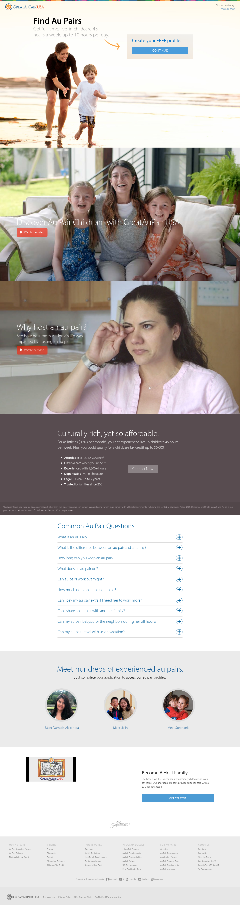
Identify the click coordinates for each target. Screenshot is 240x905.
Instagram (157, 879)
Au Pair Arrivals (128, 861)
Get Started (177, 798)
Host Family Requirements (96, 857)
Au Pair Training (16, 853)
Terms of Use (49, 897)
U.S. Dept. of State (83, 897)
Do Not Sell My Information (108, 897)
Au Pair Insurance (167, 869)
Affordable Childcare (56, 861)
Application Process (168, 857)
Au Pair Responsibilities (132, 857)
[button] (120, 537)
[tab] (120, 538)
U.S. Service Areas (129, 865)
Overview (89, 849)
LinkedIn (131, 879)
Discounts (51, 853)
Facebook (112, 879)
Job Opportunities (207, 861)
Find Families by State (131, 869)
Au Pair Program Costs (169, 861)
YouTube (143, 879)
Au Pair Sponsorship (169, 853)
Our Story (202, 849)
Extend (50, 857)
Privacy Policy (65, 897)
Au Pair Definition (92, 853)
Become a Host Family (94, 865)
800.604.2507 (228, 9)
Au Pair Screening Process (20, 849)
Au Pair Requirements (131, 853)
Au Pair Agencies (205, 869)
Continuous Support (93, 861)
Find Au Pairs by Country (19, 857)
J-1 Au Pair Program (130, 849)
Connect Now (142, 468)
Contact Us (202, 853)
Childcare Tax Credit (55, 865)
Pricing (50, 849)
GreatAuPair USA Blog (208, 865)
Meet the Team (204, 857)
